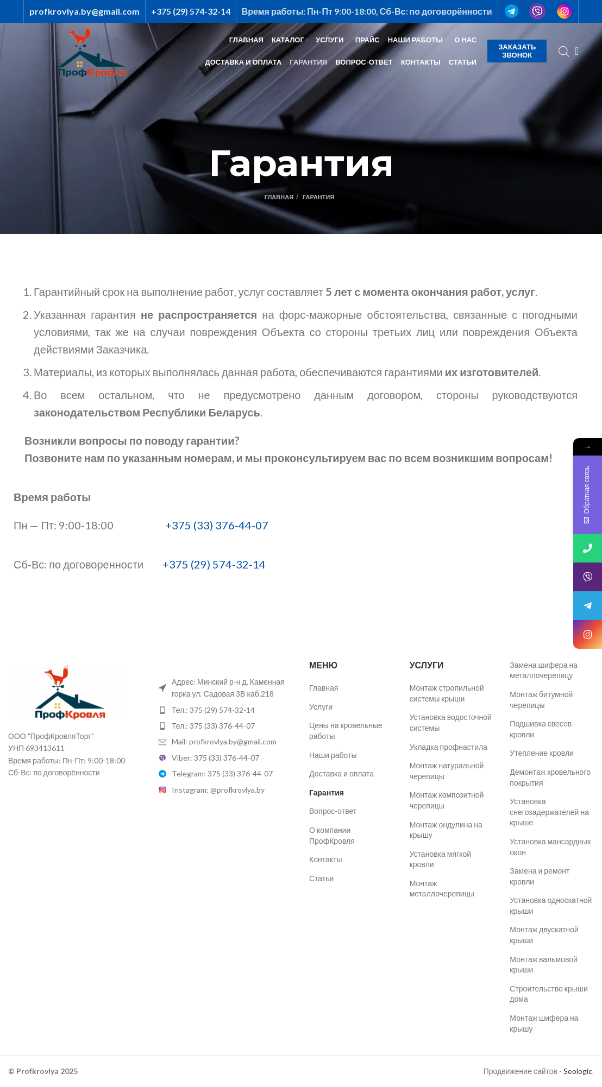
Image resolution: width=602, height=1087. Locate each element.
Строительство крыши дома (548, 994)
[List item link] (226, 710)
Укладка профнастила (448, 746)
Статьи (321, 878)
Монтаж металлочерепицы (442, 889)
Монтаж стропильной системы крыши (447, 693)
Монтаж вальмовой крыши (544, 965)
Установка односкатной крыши (551, 905)
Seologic (577, 1071)
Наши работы (333, 755)
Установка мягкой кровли (440, 859)
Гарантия (326, 792)
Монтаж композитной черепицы (447, 800)
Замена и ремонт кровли (539, 876)
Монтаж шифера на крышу (544, 1023)
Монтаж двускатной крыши (544, 935)
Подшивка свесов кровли (541, 729)
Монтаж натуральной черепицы (447, 771)
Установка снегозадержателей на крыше (549, 812)
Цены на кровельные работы (345, 731)
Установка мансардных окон (550, 847)
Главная (279, 196)
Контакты (325, 859)
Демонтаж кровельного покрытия (550, 777)
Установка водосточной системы (451, 722)
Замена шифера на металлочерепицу (544, 670)
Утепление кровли (542, 752)
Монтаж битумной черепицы (541, 700)
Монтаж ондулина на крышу (446, 830)
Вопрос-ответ (332, 811)
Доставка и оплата (341, 773)
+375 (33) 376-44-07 (216, 525)
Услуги (321, 706)
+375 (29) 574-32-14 (214, 564)
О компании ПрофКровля (332, 835)
